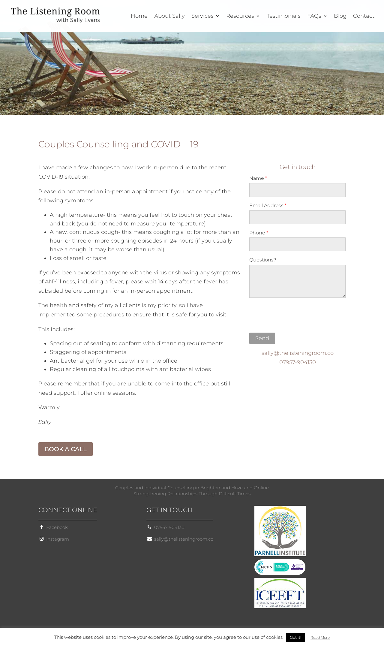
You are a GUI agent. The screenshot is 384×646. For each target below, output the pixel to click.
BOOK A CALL (65, 449)
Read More (320, 637)
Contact (363, 16)
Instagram (57, 539)
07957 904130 (169, 527)
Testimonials (284, 16)
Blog (340, 16)
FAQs (314, 16)
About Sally (169, 16)
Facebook (57, 527)
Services (202, 16)
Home (139, 16)
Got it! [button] (295, 637)
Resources (240, 16)
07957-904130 (297, 362)
